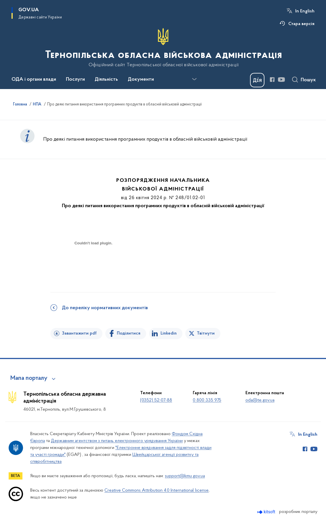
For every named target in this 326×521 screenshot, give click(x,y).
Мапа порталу (28, 378)
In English (304, 11)
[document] (93, 263)
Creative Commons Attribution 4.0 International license (156, 490)
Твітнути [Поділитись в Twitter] (206, 333)
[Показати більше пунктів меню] (194, 79)
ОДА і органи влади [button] (34, 79)
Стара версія (301, 24)
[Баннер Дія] (257, 80)
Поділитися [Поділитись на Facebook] (128, 333)
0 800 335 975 (207, 400)
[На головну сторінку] (163, 48)
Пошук (308, 80)
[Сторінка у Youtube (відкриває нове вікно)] (281, 79)
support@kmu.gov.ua (185, 476)
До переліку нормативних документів (105, 308)
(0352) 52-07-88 (156, 400)
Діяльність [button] (106, 79)
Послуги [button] (75, 79)
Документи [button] (141, 79)
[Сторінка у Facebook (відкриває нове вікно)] (272, 79)
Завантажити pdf (79, 333)
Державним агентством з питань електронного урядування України (117, 441)
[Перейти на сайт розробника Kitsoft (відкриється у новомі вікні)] (267, 512)
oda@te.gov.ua (259, 400)
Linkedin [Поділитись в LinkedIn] (169, 333)
